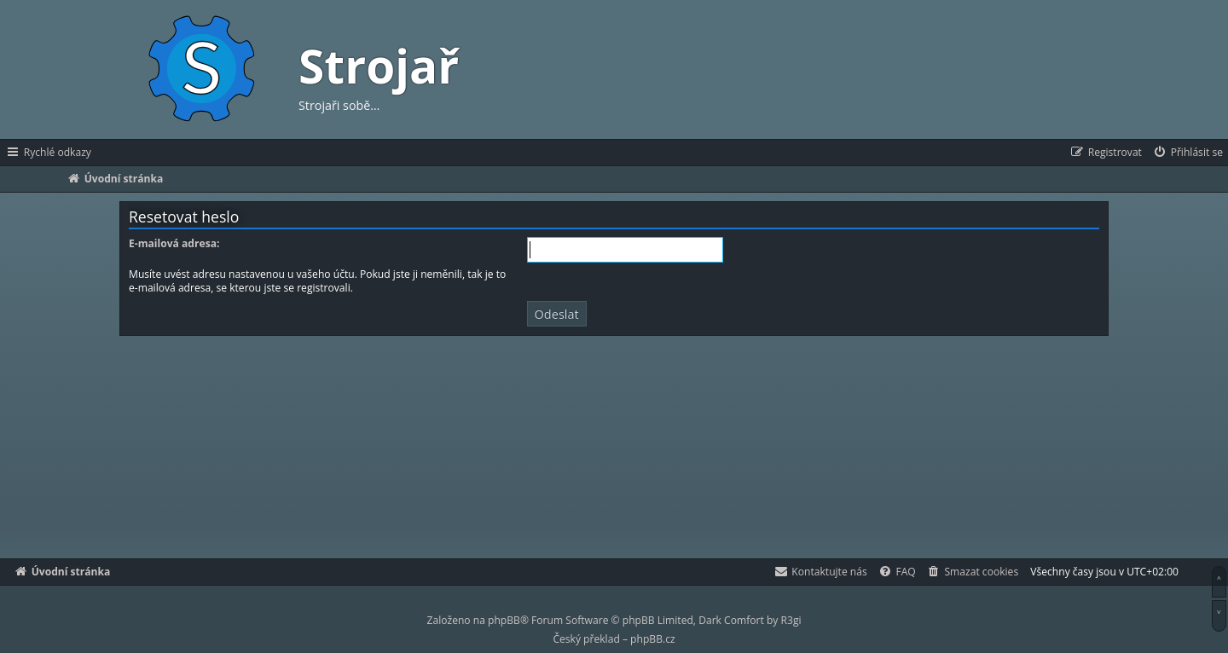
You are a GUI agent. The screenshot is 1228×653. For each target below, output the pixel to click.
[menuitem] (1187, 152)
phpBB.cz (652, 639)
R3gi (791, 620)
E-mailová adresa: (174, 244)
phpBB (504, 620)
